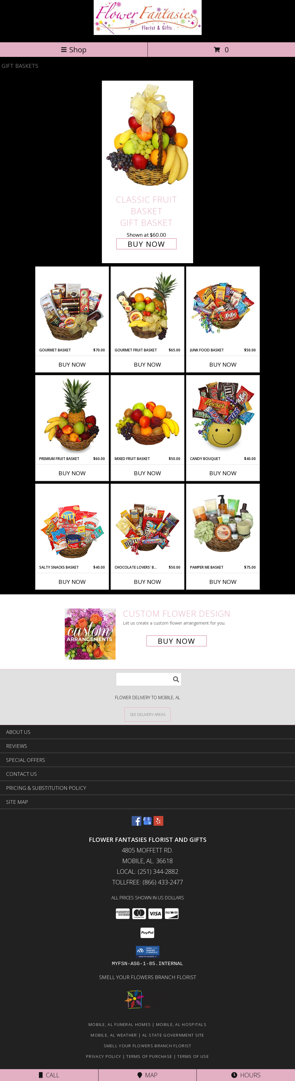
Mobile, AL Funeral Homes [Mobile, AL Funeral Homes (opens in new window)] (119, 1024)
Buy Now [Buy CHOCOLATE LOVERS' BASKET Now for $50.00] (147, 582)
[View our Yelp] (158, 823)
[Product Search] (149, 679)
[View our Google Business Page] (147, 823)
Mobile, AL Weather (114, 1035)
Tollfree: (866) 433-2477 (147, 882)
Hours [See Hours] (246, 1075)
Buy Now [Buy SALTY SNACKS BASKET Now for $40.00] (72, 582)
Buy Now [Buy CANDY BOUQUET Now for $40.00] (223, 473)
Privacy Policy (103, 1056)
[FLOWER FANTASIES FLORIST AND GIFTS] (148, 33)
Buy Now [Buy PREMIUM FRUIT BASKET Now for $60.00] (72, 473)
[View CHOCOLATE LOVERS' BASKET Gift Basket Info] (148, 524)
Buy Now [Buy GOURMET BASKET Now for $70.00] (72, 364)
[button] (147, 952)
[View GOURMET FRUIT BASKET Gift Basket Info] (148, 307)
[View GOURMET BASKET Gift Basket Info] (72, 307)
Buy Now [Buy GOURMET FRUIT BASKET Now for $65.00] (147, 364)
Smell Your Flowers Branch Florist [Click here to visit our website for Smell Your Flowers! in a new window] (147, 977)
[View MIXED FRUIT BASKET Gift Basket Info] (148, 416)
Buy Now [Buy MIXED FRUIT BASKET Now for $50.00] (147, 473)
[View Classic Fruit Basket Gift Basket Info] (147, 136)
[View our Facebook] (136, 823)
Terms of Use (193, 1056)
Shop (73, 49)
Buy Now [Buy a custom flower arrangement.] (176, 641)
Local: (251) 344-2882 (147, 871)
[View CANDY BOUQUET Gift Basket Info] (223, 416)
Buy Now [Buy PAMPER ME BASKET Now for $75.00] (223, 582)
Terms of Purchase (149, 1056)
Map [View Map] (147, 1075)
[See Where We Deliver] (147, 714)
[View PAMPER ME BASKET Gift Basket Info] (223, 524)
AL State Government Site (173, 1035)
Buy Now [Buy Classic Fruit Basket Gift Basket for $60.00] (146, 244)
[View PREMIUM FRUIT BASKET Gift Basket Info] (72, 416)
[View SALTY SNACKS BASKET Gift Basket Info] (72, 524)
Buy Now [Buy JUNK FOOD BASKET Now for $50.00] (223, 364)
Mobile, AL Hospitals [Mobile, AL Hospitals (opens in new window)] (181, 1024)
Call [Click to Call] (49, 1075)
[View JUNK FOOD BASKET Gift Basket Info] (223, 307)
